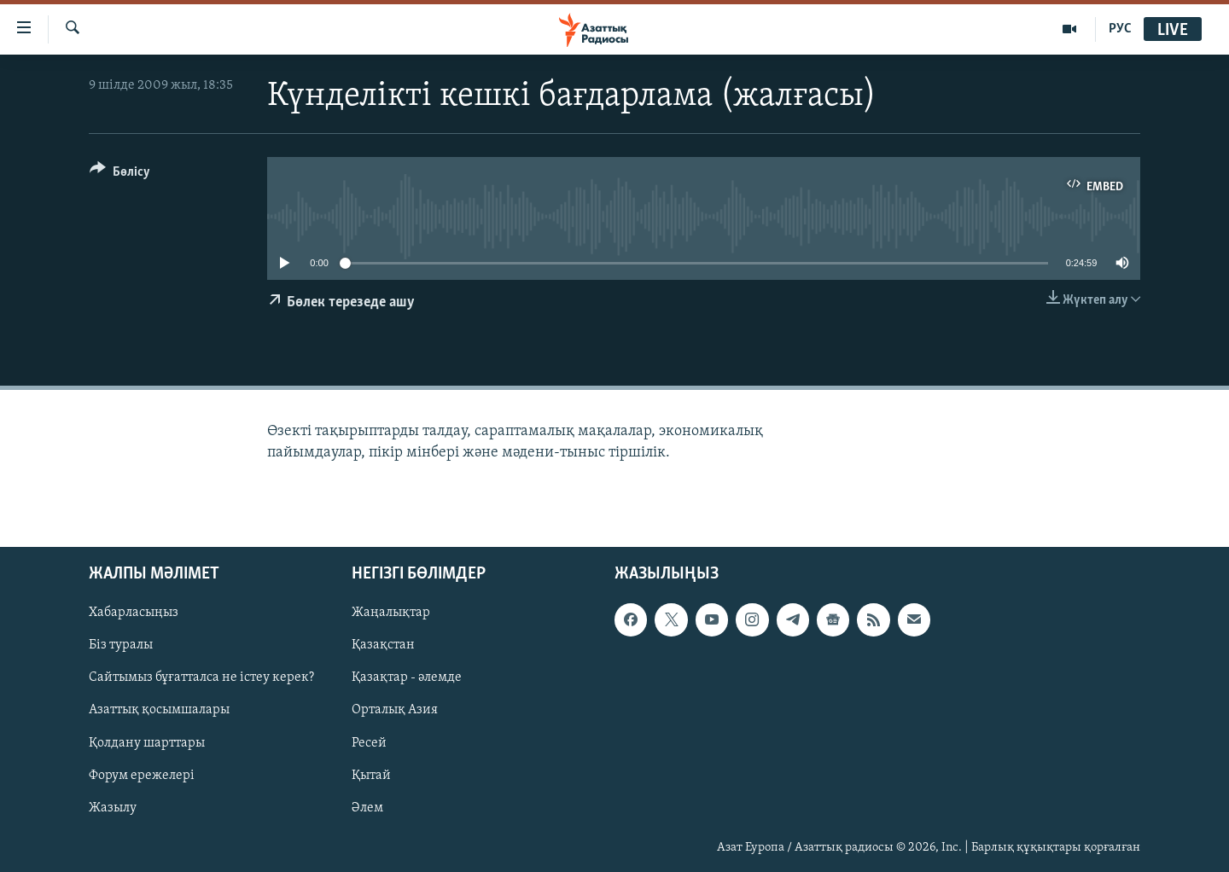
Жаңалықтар (391, 612)
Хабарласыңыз (133, 612)
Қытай (371, 775)
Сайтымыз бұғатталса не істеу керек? (201, 677)
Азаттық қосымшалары (159, 710)
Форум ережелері (142, 775)
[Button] (120, 174)
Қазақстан (383, 645)
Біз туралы (121, 645)
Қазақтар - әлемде (407, 677)
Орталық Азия (395, 710)
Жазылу (113, 808)
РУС (1120, 29)
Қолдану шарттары (147, 742)
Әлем (367, 808)
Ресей (369, 742)
